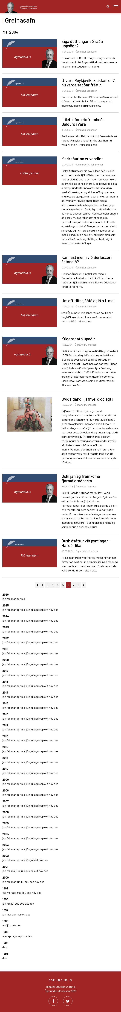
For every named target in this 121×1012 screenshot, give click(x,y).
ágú (36, 609)
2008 (5, 790)
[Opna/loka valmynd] (116, 6)
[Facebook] (53, 1001)
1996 (5, 921)
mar (14, 598)
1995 (5, 932)
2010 (5, 768)
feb (9, 598)
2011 (5, 757)
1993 (5, 953)
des (56, 609)
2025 (5, 605)
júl (32, 609)
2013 (5, 736)
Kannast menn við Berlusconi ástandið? (86, 259)
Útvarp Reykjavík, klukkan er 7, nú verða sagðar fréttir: (88, 82)
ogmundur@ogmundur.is (60, 986)
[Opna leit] (107, 6)
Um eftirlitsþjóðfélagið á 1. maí (88, 300)
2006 (5, 812)
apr (19, 598)
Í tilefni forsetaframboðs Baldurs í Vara (82, 121)
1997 (5, 910)
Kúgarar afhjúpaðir (78, 338)
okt (46, 609)
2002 (5, 855)
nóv (51, 609)
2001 (5, 866)
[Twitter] (67, 1001)
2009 (5, 779)
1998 (5, 899)
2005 (5, 823)
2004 (5, 834)
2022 (5, 638)
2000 (5, 877)
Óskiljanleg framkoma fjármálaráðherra (80, 478)
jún (28, 609)
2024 (5, 616)
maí (23, 598)
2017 (5, 692)
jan (4, 598)
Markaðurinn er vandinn (82, 158)
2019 (5, 670)
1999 (5, 888)
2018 (5, 681)
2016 (5, 703)
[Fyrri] (37, 585)
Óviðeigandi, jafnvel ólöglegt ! (87, 399)
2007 (5, 801)
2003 (5, 845)
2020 (5, 660)
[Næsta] (84, 585)
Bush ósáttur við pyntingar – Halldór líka (86, 543)
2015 (5, 714)
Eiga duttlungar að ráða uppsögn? (82, 43)
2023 (5, 627)
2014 (5, 725)
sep (41, 609)
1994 (5, 942)
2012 (5, 747)
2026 (5, 594)
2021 (5, 649)
